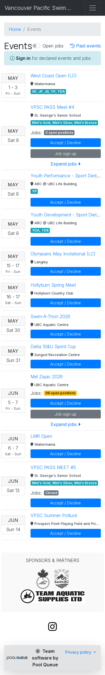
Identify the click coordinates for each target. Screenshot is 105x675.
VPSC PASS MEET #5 (53, 467)
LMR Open (41, 436)
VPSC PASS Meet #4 (52, 107)
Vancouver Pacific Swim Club (38, 7)
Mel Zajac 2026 (47, 376)
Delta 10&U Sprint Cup (53, 346)
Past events (85, 46)
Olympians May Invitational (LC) (63, 254)
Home (15, 29)
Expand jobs (65, 164)
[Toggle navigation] (93, 7)
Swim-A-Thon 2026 (50, 316)
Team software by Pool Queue (45, 657)
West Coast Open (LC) (54, 75)
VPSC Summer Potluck (54, 515)
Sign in (23, 58)
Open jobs (53, 46)
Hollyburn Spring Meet (53, 285)
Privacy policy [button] (78, 652)
